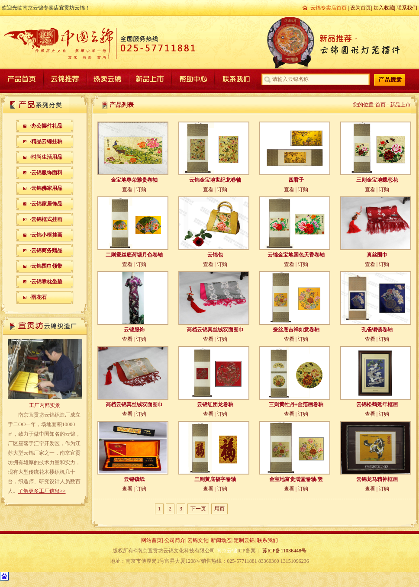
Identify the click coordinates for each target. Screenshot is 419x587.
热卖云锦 (107, 79)
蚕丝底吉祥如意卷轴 (296, 330)
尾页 (219, 509)
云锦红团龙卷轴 (215, 404)
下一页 (198, 509)
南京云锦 (226, 551)
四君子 (296, 180)
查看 (127, 189)
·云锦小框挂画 (46, 235)
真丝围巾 (377, 255)
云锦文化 (197, 540)
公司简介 (174, 540)
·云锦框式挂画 (46, 219)
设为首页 (360, 8)
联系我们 (406, 8)
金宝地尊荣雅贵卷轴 (134, 180)
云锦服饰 (134, 330)
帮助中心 (192, 79)
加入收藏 (384, 8)
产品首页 (22, 79)
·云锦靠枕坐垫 (46, 282)
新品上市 (150, 79)
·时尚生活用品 (46, 157)
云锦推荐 (65, 79)
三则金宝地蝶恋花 (377, 180)
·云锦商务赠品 (46, 250)
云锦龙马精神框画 (377, 479)
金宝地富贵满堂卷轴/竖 (295, 479)
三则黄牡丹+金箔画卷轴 (296, 404)
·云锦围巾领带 (46, 266)
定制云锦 (244, 540)
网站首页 (151, 540)
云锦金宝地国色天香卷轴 (296, 255)
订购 (141, 189)
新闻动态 (221, 540)
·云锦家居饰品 (46, 204)
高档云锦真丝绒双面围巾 (215, 330)
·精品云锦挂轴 (46, 141)
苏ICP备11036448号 (284, 551)
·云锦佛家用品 (46, 188)
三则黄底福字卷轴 (215, 479)
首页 (380, 105)
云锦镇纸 (134, 479)
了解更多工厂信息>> (42, 491)
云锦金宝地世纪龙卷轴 (215, 180)
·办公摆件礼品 (46, 126)
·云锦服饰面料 (46, 173)
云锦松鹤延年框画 (377, 404)
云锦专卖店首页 (328, 8)
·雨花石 (38, 297)
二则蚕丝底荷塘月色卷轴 (134, 255)
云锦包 (215, 255)
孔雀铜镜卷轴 (377, 330)
